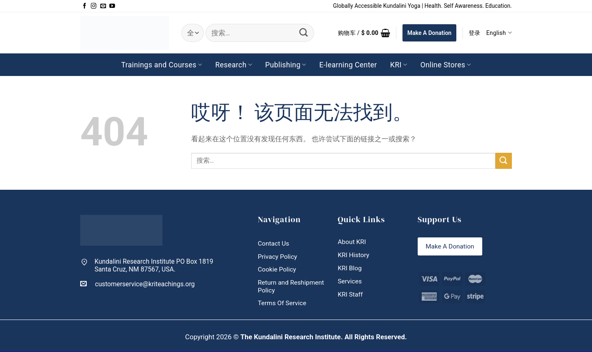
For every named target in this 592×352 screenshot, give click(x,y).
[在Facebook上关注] (85, 6)
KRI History (354, 255)
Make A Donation (429, 33)
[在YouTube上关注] (112, 6)
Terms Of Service (282, 303)
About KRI (352, 242)
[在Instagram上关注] (94, 6)
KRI (398, 65)
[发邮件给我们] (103, 6)
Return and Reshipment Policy (291, 286)
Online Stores (445, 65)
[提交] (304, 32)
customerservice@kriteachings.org (137, 284)
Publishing (285, 65)
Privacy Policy (278, 256)
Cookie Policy (277, 270)
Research (233, 65)
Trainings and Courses (161, 65)
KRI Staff (350, 295)
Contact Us (273, 243)
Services (350, 281)
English (499, 33)
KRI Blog (350, 268)
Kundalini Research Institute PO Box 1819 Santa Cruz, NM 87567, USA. (154, 265)
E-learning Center (348, 65)
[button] (364, 33)
